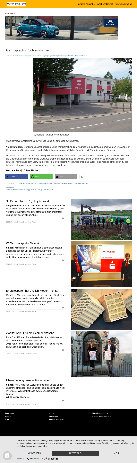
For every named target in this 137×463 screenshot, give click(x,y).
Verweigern (34, 453)
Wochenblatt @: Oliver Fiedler (22, 170)
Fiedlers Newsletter (56, 419)
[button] (16, 176)
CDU (39, 190)
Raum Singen (42, 56)
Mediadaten (53, 416)
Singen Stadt (52, 56)
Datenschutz (10, 416)
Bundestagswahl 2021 (66, 56)
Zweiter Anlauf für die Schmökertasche (30, 333)
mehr (117, 453)
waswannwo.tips (124, 4)
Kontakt (52, 413)
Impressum (9, 413)
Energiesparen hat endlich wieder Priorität (32, 290)
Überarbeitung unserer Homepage (27, 380)
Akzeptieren (75, 453)
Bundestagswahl (48, 190)
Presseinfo (23, 56)
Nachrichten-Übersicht (101, 413)
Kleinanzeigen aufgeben (102, 416)
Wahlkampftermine (81, 56)
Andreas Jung (24, 190)
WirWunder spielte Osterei (22, 243)
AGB (7, 419)
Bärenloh (33, 190)
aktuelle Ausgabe (86, 4)
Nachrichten (32, 56)
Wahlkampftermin (12, 190)
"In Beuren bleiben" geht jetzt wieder (28, 201)
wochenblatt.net (105, 4)
